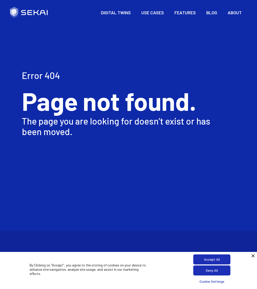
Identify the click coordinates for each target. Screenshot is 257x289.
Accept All (212, 259)
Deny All (212, 270)
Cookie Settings (212, 281)
